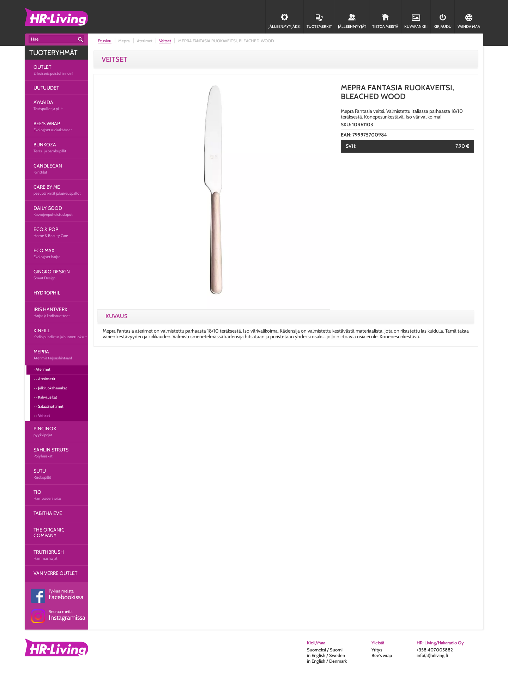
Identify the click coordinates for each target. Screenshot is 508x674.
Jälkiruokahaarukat (52, 387)
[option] (213, 193)
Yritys (376, 649)
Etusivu (104, 40)
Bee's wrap (381, 655)
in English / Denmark (327, 661)
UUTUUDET (46, 88)
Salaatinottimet (51, 406)
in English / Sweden (326, 655)
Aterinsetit (46, 378)
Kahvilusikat (47, 397)
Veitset (44, 415)
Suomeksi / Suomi (325, 649)
